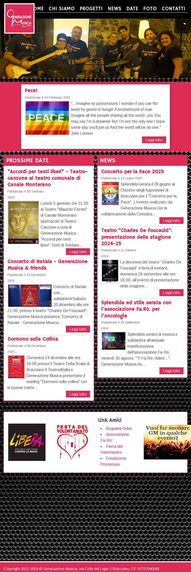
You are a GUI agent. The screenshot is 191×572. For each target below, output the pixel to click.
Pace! (31, 91)
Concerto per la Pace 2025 (132, 172)
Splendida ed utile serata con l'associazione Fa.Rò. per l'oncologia (136, 309)
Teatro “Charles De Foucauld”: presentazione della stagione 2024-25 (136, 237)
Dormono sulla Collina (32, 339)
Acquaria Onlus (119, 428)
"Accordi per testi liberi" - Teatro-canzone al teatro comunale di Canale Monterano (47, 178)
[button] (6, 48)
